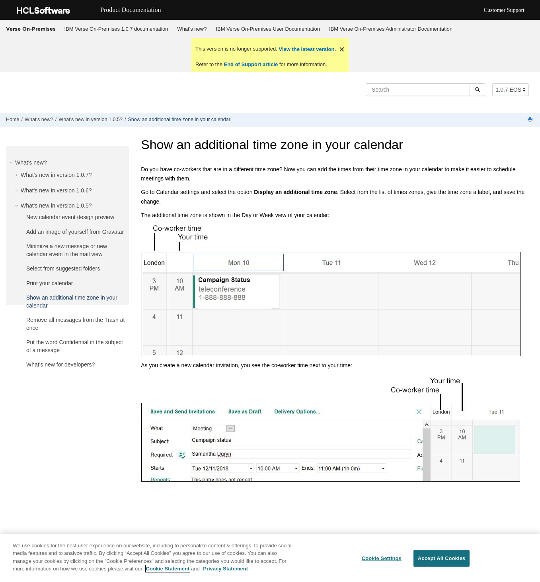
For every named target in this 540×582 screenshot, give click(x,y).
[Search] (477, 89)
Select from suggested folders (63, 268)
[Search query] (425, 89)
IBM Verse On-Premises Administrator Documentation (390, 29)
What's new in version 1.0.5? (90, 119)
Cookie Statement (168, 569)
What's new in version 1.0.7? (56, 175)
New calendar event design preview (70, 217)
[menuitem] (116, 29)
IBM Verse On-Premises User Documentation (268, 29)
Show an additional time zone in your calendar (179, 119)
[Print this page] (531, 120)
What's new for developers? (60, 364)
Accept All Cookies (442, 559)
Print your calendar (49, 283)
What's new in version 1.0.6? (56, 190)
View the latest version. (306, 49)
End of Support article (250, 64)
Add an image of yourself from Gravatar (75, 232)
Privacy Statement (225, 569)
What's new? (192, 29)
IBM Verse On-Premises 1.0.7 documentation (116, 29)
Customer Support (504, 10)
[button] (12, 162)
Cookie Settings (382, 559)
